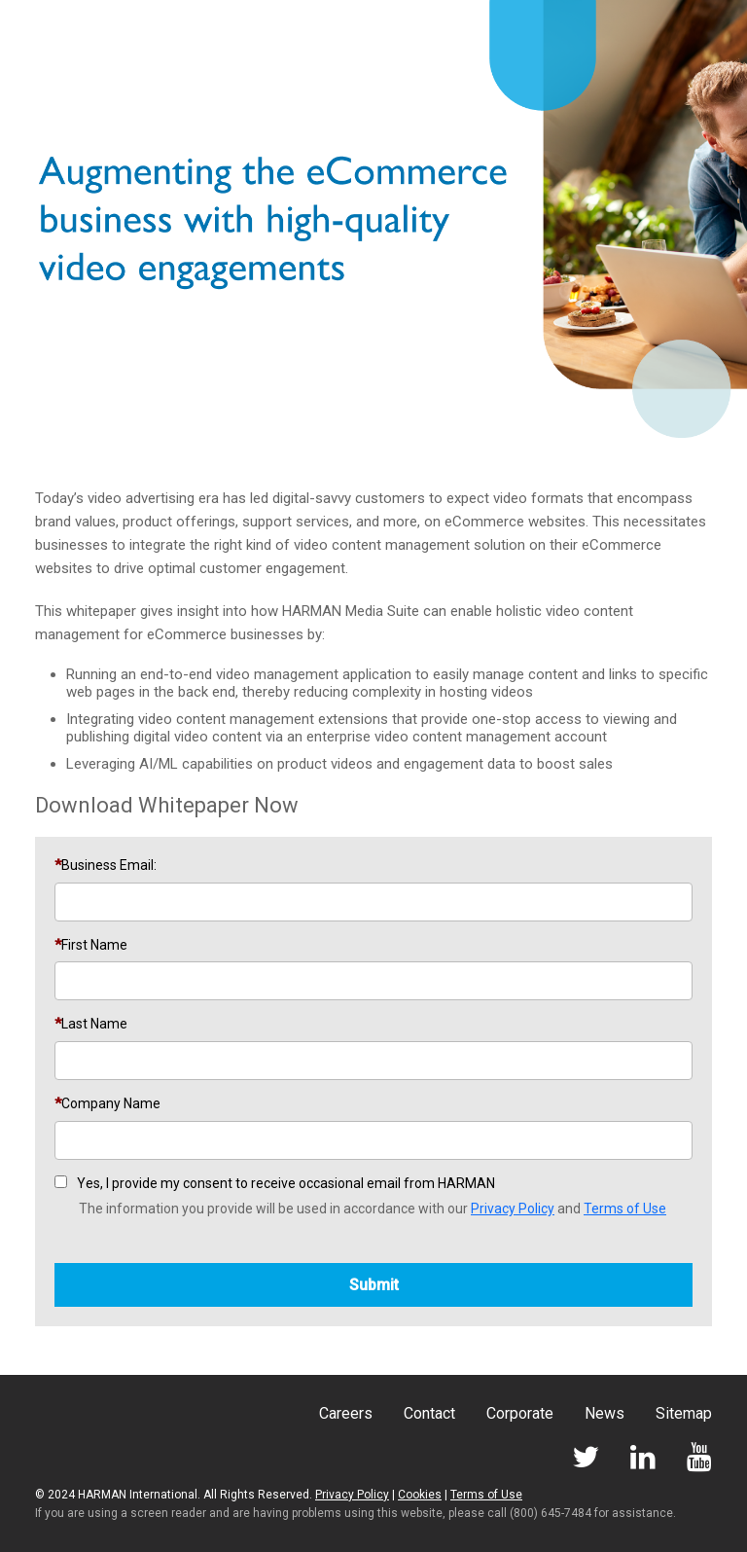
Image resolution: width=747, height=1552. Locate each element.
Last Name (94, 1023)
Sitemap (684, 1413)
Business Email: (109, 865)
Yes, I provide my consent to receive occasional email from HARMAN (286, 1183)
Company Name (110, 1103)
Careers (346, 1413)
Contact (429, 1413)
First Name (94, 945)
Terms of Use (625, 1208)
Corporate (519, 1413)
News (604, 1413)
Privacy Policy (512, 1208)
